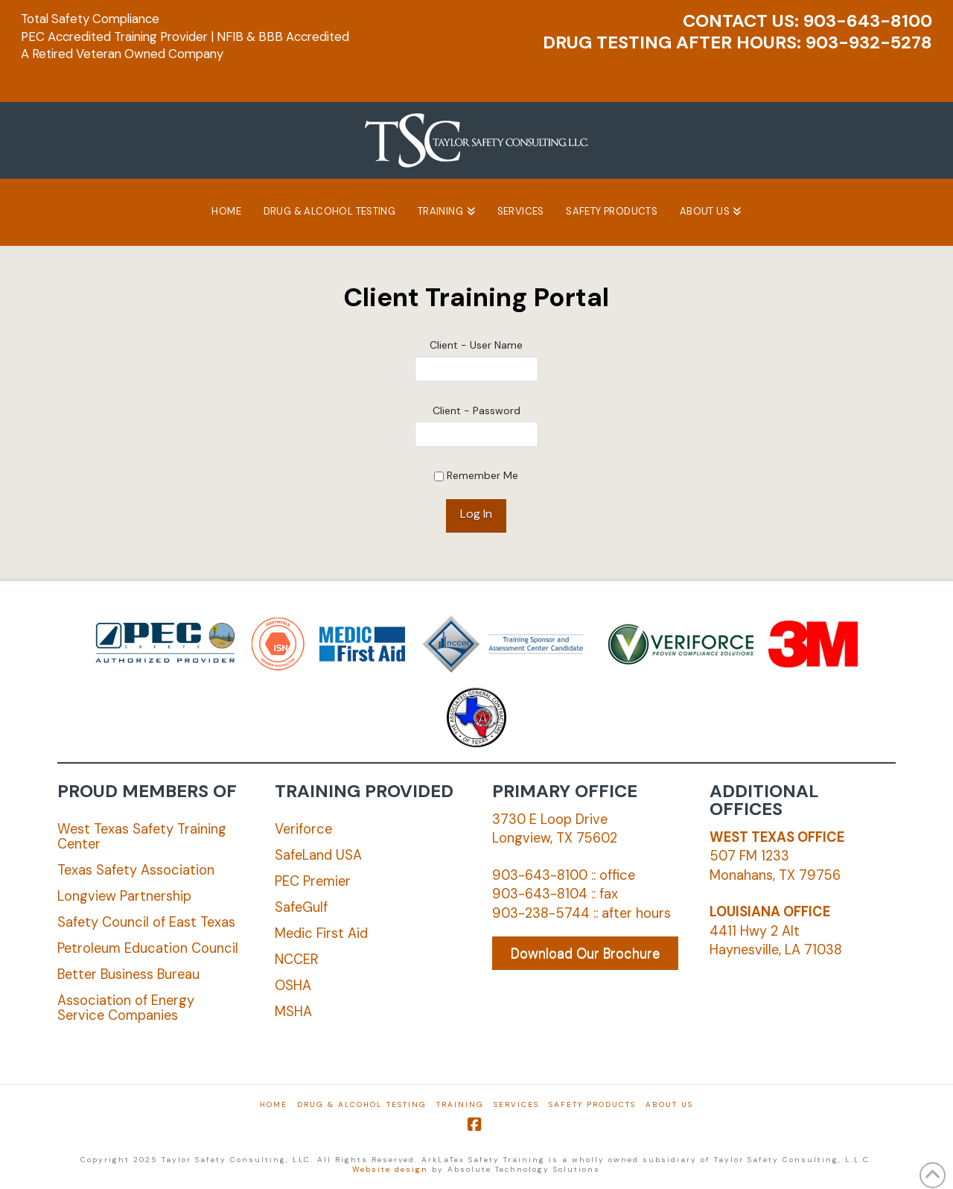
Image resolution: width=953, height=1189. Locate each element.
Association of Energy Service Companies (125, 1008)
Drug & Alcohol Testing (362, 1104)
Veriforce (303, 829)
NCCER (297, 959)
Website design (390, 1169)
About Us (669, 1104)
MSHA (293, 1012)
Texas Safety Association (135, 870)
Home (273, 1104)
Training (460, 1104)
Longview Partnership (124, 896)
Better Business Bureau (128, 974)
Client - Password (476, 410)
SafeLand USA (318, 855)
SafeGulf (301, 907)
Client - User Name (476, 345)
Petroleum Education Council (147, 948)
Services (516, 1104)
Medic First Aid (321, 933)
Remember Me (476, 475)
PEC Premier (313, 881)
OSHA (293, 986)
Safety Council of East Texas (146, 922)
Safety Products (592, 1104)
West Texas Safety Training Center (141, 836)
